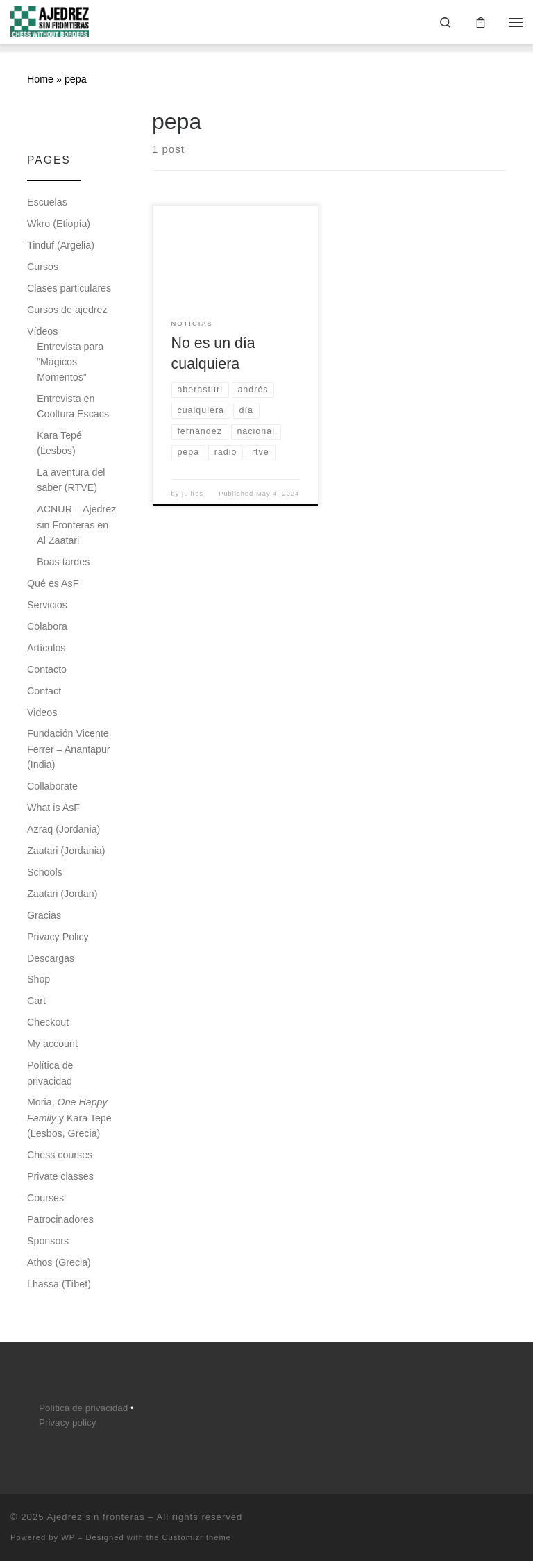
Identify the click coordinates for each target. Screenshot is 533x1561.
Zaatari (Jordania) (66, 850)
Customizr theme (197, 1537)
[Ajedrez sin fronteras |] (49, 20)
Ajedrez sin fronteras (95, 1517)
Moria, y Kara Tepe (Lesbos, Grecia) (69, 1117)
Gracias (44, 915)
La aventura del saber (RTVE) (71, 480)
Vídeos (42, 331)
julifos (192, 493)
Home (40, 79)
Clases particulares (69, 288)
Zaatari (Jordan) (62, 893)
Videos (42, 712)
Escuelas (47, 202)
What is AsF (53, 807)
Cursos (42, 266)
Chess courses (59, 1154)
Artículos (46, 647)
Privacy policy (67, 1422)
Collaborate (52, 786)
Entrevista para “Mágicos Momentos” (70, 362)
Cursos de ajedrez (67, 309)
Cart (36, 1000)
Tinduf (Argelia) (60, 245)
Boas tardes (63, 561)
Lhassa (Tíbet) (59, 1283)
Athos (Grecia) (59, 1262)
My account (52, 1043)
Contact (44, 690)
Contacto (47, 669)
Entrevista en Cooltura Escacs (73, 406)
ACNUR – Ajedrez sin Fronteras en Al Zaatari (76, 524)
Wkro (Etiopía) (58, 223)
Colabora (47, 626)
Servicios (47, 604)
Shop (38, 979)
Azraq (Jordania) (63, 829)
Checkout (48, 1022)
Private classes (60, 1176)
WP (68, 1537)
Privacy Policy (58, 936)
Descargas (50, 958)
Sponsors (48, 1240)
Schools (44, 872)
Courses (45, 1197)
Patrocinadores (60, 1219)
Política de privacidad (50, 1073)
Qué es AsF (52, 583)
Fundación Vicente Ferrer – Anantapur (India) (68, 748)
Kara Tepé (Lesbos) (59, 443)
